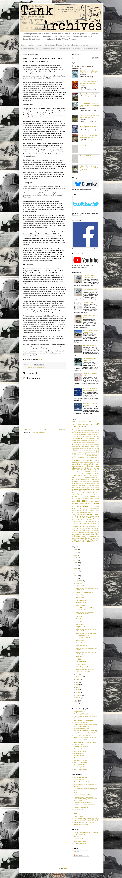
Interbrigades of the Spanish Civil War (85, 784)
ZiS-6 (92, 542)
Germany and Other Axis (29, 49)
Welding (74, 540)
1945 (29, 367)
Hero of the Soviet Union (85, 464)
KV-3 (97, 476)
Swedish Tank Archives (81, 746)
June (77, 685)
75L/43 (74, 434)
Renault (92, 510)
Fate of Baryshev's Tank (83, 667)
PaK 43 (80, 498)
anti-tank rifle (86, 440)
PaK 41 (74, 498)
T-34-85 (86, 526)
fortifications (75, 462)
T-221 (84, 523)
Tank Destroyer (78, 753)
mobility (79, 491)
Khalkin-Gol (83, 473)
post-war (88, 503)
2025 (76, 552)
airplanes (92, 438)
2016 (76, 576)
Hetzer (97, 464)
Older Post (62, 429)
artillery (91, 442)
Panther (86, 498)
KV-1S (85, 476)
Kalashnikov (88, 472)
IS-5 (95, 468)
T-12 (77, 523)
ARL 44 (97, 440)
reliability (85, 510)
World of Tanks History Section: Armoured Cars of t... (85, 670)
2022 (76, 560)
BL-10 (79, 444)
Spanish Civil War (77, 518)
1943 (74, 427)
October (78, 674)
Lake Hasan (81, 479)
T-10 (98, 521)
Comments (78, 855)
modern (84, 491)
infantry (81, 466)
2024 (76, 555)
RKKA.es (77, 836)
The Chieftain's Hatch (80, 760)
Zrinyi (95, 542)
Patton (74, 501)
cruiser (88, 452)
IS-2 (86, 468)
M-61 (77, 483)
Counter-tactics (80, 585)
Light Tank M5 (87, 481)
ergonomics (83, 456)
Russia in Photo (78, 839)
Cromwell (96, 450)
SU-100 (80, 520)
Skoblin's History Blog (80, 843)
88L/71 (94, 435)
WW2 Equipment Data (80, 769)
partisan (97, 498)
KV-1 (76, 476)
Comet (83, 450)
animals (74, 440)
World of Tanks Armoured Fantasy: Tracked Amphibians (86, 634)
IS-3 (89, 468)
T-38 (76, 528)
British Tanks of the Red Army (89, 126)
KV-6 (80, 477)
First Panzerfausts (81, 662)
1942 (96, 424)
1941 (91, 424)
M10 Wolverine (89, 483)
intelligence (89, 466)
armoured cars (76, 442)
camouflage (85, 446)
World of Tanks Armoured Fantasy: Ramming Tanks (86, 630)
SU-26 (77, 521)
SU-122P (90, 519)
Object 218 (92, 493)
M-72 (83, 483)
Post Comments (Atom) (38, 432)
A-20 (73, 437)
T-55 (98, 528)
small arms (76, 516)
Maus (82, 487)
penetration (82, 501)
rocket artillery (83, 512)
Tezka (76, 792)
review (97, 510)
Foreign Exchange (82, 460)
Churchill (75, 450)
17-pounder (85, 424)
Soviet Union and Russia (53, 45)
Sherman (95, 514)
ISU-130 (90, 470)
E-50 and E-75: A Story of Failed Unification (90, 331)
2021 (76, 563)
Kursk (97, 474)
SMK (83, 516)
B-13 (96, 442)
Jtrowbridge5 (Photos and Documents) (85, 731)
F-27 (88, 456)
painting (93, 496)
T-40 (80, 528)
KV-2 (89, 476)
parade (92, 498)
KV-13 (80, 476)
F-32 (94, 456)
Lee (86, 479)
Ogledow (77, 494)
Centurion (75, 448)
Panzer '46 (83, 146)
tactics (37, 367)
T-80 (89, 530)
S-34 (93, 512)
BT (80, 446)
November (79, 583)
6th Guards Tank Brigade (91, 432)
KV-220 (93, 476)
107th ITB (80, 422)
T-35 (97, 526)
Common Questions (48, 49)
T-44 (86, 528)
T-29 (73, 526)
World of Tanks (43, 367)
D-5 (85, 454)
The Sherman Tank (79, 765)
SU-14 (94, 519)
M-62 (80, 483)
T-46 (89, 528)
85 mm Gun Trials (81, 664)
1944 (80, 427)
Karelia (95, 471)
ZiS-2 (74, 542)
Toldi (90, 536)
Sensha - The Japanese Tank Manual (85, 737)
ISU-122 (83, 470)
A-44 (82, 436)
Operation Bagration (87, 494)
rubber (89, 512)
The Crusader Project (80, 762)
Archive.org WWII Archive (81, 714)
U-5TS (79, 538)
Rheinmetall (75, 512)
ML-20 (74, 491)
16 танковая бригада (80, 777)
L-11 (96, 477)
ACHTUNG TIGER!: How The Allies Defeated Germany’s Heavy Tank (90, 105)
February (79, 695)
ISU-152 (96, 470)
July (77, 682)
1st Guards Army (92, 427)
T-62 (77, 530)
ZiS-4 (85, 542)
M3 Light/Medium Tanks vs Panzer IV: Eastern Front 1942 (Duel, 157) (89, 168)
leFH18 (90, 479)
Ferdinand (81, 457)
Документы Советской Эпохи (83, 802)
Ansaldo (79, 440)
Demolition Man (80, 640)
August (78, 679)
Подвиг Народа (79, 809)
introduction (80, 468)
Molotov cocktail (91, 491)
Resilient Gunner (81, 603)
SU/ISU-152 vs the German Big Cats (88, 276)
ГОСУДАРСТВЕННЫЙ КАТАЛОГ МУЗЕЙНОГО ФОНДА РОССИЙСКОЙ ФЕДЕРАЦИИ (85, 798)
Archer (92, 440)
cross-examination (78, 452)
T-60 (74, 530)
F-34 (97, 456)
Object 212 (86, 493)
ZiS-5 (88, 542)
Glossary (76, 49)
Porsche (81, 503)
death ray (90, 454)
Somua (97, 516)
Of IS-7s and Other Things (82, 735)
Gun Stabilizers (80, 643)
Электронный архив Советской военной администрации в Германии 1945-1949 (86, 819)
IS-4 (92, 468)
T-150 (80, 524)
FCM (73, 457)
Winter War (81, 540)
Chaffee (80, 448)
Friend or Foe (80, 595)
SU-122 (85, 520)
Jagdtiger (82, 471)
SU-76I (90, 522)
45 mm (77, 431)
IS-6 (98, 468)
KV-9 (93, 477)
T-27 (94, 524)
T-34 (80, 526)
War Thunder (96, 538)
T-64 (80, 530)
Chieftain (91, 448)
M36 (96, 485)
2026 (76, 550)
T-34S (94, 526)
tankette (87, 532)
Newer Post (27, 429)
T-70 (83, 530)
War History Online (79, 767)
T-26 (90, 524)
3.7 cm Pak (87, 429)
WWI (97, 540)
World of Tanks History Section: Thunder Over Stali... (85, 613)
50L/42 (83, 431)
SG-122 (89, 514)
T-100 (74, 524)
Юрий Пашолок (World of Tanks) (84, 822)
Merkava (97, 487)
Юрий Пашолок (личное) (81, 824)
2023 (76, 558)
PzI (77, 508)
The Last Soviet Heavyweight (84, 592)
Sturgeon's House (79, 744)
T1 (75, 532)
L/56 (76, 479)
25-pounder (80, 429)
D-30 (78, 454)
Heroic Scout (79, 656)
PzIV (87, 508)
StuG (97, 518)
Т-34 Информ (78, 814)
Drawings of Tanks (79, 779)
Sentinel (84, 514)
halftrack (86, 462)
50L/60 (87, 431)
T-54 (94, 528)
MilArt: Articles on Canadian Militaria (84, 733)
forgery (97, 460)
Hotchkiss (75, 466)
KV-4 (73, 477)
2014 (76, 701)
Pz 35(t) (95, 506)
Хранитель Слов (79, 816)
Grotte (81, 462)
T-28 (97, 524)
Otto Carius (87, 496)
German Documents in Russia (83, 782)
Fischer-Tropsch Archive (81, 722)
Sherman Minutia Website (81, 740)
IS (83, 468)
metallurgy (75, 489)
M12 (95, 483)
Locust (94, 481)
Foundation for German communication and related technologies (85, 725)
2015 (76, 578)
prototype (84, 506)
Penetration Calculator (90, 49)
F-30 (91, 456)
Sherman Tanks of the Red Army (89, 94)
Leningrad (75, 481)
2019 (76, 568)
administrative (77, 438)
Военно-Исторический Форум (83, 795)
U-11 (75, 538)
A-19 (97, 435)
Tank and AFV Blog (79, 749)
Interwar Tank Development (82, 728)
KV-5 (77, 477)
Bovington (96, 444)
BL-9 (85, 444)
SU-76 (85, 522)
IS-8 (78, 470)
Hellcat (74, 464)
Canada (92, 446)
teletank (82, 534)
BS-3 (77, 446)
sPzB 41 (84, 518)
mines (81, 489)
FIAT (87, 457)
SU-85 (94, 522)
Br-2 (73, 446)
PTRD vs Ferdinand (81, 645)
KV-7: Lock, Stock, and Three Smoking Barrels (90, 389)
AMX (97, 438)
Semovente (79, 514)
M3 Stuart (92, 485)
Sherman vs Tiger (88, 302)
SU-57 (80, 521)
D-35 (81, 454)
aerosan (86, 438)
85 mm (83, 435)
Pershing (91, 501)
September (79, 677)
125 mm (86, 422)
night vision (79, 493)
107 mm (74, 422)
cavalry (97, 446)
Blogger (64, 868)
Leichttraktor (95, 479)
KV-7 (83, 477)
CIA (80, 450)
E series (96, 454)
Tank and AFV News (80, 751)
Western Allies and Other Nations (76, 45)
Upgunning (79, 619)
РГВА (75, 811)
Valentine (84, 538)
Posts (76, 851)
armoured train (85, 442)
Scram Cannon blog (80, 841)
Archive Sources (64, 49)
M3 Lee (85, 485)
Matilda (77, 487)
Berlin (32, 367)
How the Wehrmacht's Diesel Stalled (89, 359)
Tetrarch (88, 534)
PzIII (83, 508)
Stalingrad (93, 518)
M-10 (97, 481)
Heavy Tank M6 (94, 462)
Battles (31, 45)
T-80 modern (94, 530)
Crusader (93, 452)
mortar (97, 491)
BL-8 (82, 444)
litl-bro (76, 786)
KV (73, 475)
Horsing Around (80, 597)
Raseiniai (92, 508)
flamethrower (95, 457)
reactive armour (76, 510)
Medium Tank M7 (89, 487)
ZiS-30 (81, 542)
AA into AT (79, 621)
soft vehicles (90, 516)
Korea (89, 474)
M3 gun (80, 485)
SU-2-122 (78, 659)
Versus (39, 45)
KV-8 (86, 477)
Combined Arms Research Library (84, 720)
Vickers (90, 538)
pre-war (95, 503)
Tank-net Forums (79, 755)
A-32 (78, 436)
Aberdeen (88, 436)
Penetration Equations (89, 345)
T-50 (92, 528)
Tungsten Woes (80, 627)
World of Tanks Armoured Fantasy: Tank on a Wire (86, 608)
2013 (76, 703)
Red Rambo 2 (80, 624)
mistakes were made (91, 489)
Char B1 (86, 448)
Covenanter (89, 450)
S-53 (95, 512)
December (79, 581)
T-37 (73, 528)
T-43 (83, 528)
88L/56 (89, 435)
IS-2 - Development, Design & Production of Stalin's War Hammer (89, 83)
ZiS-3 (77, 542)
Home (23, 45)
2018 (76, 570)
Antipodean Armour (80, 712)
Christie (96, 448)
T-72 (86, 530)
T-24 (87, 523)
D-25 (74, 454)
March (78, 692)
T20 (77, 532)
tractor (93, 536)
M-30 (73, 483)
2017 (76, 573)
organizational (80, 496)
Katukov (78, 473)
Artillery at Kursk (80, 605)
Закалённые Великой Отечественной (85, 805)
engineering (75, 456)
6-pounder (80, 433)
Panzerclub (79, 616)
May (77, 687)
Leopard (81, 481)
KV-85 (90, 477)
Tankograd (77, 758)
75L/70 (78, 434)
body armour (90, 444)
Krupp (92, 473)
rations (97, 508)
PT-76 (90, 506)
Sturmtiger (75, 519)
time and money (80, 536)
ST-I (89, 518)
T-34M (91, 526)
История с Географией (81, 807)
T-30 (76, 526)
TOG (87, 536)
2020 (76, 565)
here (40, 359)
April (77, 690)
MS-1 (74, 493)
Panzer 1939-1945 (85, 156)
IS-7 (73, 470)
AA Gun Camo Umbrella (83, 638)
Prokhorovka (75, 506)
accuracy (96, 437)
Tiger (93, 534)
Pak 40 (97, 496)
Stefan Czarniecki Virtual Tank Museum (85, 742)
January (78, 697)
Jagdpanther (75, 471)
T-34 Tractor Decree (82, 600)
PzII (80, 508)
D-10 (97, 452)
